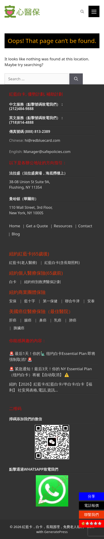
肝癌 (12, 320)
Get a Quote (37, 225)
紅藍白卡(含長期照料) (62, 262)
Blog (16, 233)
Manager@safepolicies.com (46, 151)
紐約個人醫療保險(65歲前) (36, 273)
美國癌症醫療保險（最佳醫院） (41, 311)
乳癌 (57, 320)
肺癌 (72, 320)
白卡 (12, 281)
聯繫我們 (91, 514)
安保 (12, 300)
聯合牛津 (72, 300)
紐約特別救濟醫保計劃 (42, 281)
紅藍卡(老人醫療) (23, 262)
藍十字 (29, 300)
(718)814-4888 (21, 122)
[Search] (76, 78)
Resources (63, 225)
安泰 (91, 300)
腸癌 (27, 320)
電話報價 (91, 505)
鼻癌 (43, 320)
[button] (82, 11)
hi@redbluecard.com (42, 140)
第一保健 (50, 300)
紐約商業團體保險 (27, 292)
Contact (85, 225)
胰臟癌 (18, 327)
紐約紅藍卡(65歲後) (29, 254)
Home (14, 225)
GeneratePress (56, 531)
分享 (91, 496)
